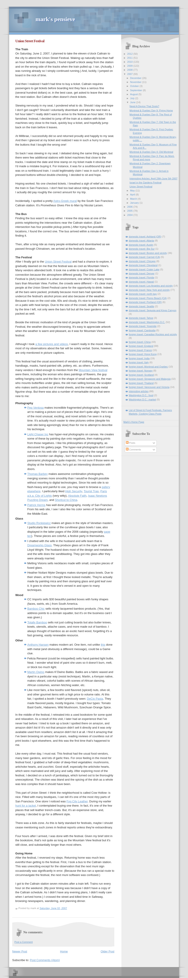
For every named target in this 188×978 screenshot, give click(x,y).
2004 (130, 215)
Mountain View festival (93, 370)
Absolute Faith (77, 495)
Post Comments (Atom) (45, 960)
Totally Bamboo (37, 622)
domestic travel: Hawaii (141, 281)
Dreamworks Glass (39, 545)
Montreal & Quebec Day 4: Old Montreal (151, 152)
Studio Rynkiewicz (39, 523)
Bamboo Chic (36, 608)
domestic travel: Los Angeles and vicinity (151, 285)
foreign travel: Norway (140, 370)
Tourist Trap (91, 491)
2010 (130, 61)
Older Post (107, 951)
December (136, 78)
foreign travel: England (141, 346)
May (132, 190)
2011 (130, 57)
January (134, 202)
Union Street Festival (29, 41)
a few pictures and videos (51, 344)
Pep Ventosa (35, 407)
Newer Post (19, 951)
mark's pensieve (55, 19)
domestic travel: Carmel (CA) (144, 257)
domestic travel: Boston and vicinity (148, 253)
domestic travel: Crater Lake (144, 269)
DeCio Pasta (95, 698)
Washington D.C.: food (141, 395)
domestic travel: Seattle (141, 306)
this (103, 644)
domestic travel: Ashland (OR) (145, 236)
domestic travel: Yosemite (142, 326)
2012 (130, 53)
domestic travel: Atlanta (141, 240)
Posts (130, 443)
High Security (73, 491)
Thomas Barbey (37, 474)
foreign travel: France (140, 350)
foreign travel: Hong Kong (142, 354)
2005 (130, 210)
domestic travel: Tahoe (141, 318)
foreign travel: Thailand (141, 383)
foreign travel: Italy (139, 362)
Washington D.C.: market (142, 399)
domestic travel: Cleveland (143, 265)
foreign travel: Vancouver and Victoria (149, 387)
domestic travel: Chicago (142, 261)
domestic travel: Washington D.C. (147, 322)
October (134, 86)
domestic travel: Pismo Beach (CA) (148, 298)
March (134, 198)
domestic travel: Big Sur (142, 248)
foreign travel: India (139, 358)
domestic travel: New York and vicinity (149, 290)
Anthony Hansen (38, 644)
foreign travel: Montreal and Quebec (148, 366)
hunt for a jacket (25, 805)
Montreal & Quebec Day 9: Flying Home (151, 110)
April (133, 194)
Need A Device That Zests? (144, 106)
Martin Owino (35, 672)
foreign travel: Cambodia (142, 330)
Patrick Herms (36, 505)
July (132, 98)
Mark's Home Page (133, 422)
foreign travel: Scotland (141, 375)
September (136, 90)
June (133, 102)
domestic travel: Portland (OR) (145, 302)
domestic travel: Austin (141, 244)
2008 (130, 69)
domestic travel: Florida (141, 277)
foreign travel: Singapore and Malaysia (150, 379)
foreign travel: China (140, 342)
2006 (130, 206)
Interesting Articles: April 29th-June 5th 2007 (154, 178)
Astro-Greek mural (65, 201)
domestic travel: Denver (141, 273)
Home (64, 951)
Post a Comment (23, 942)
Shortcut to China (66, 500)
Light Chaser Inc (37, 434)
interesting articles (138, 391)
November (136, 82)
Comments (133, 449)
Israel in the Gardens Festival (146, 182)
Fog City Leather (77, 801)
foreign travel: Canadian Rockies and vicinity (153, 334)
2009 (130, 65)
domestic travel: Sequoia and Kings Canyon (152, 310)
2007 (130, 74)
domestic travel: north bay (143, 294)
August (134, 94)
